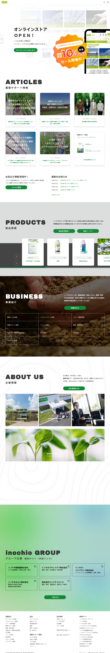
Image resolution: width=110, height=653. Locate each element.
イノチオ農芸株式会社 (86, 649)
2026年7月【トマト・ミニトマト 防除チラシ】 (73, 190)
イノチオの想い (61, 631)
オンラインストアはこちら (25, 50)
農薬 (31, 635)
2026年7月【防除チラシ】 (67, 199)
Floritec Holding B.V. (85, 644)
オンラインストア (62, 644)
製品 (31, 626)
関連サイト (83, 626)
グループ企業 (60, 635)
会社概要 (59, 633)
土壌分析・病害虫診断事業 (12, 640)
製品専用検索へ (64, 240)
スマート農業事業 (10, 633)
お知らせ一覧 (55, 204)
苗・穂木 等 (33, 640)
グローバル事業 (9, 649)
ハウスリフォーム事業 (11, 631)
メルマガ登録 (16, 197)
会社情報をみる (74, 398)
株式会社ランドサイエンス (87, 637)
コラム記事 (33, 651)
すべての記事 (33, 646)
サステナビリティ (62, 640)
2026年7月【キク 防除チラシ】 (69, 193)
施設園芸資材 (33, 633)
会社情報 (59, 626)
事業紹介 (8, 626)
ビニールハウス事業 (10, 628)
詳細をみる (75, 317)
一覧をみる (55, 607)
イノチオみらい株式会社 (86, 646)
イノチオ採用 (83, 631)
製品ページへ (88, 240)
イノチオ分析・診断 (85, 633)
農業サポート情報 (36, 644)
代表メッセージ (61, 628)
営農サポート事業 (10, 635)
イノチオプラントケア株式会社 (88, 635)
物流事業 (7, 646)
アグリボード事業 (10, 651)
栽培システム (33, 631)
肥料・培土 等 (33, 637)
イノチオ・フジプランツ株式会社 (89, 642)
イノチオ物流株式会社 (86, 651)
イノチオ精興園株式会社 (86, 640)
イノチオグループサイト (86, 628)
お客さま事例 (33, 649)
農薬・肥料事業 (9, 637)
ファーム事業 (9, 644)
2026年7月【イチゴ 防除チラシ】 (70, 196)
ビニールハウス (34, 628)
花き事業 (7, 642)
